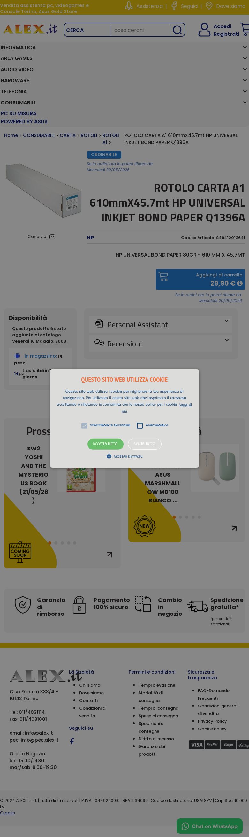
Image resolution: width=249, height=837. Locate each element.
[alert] (124, 418)
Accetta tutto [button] (105, 444)
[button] (124, 418)
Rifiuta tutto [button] (145, 444)
